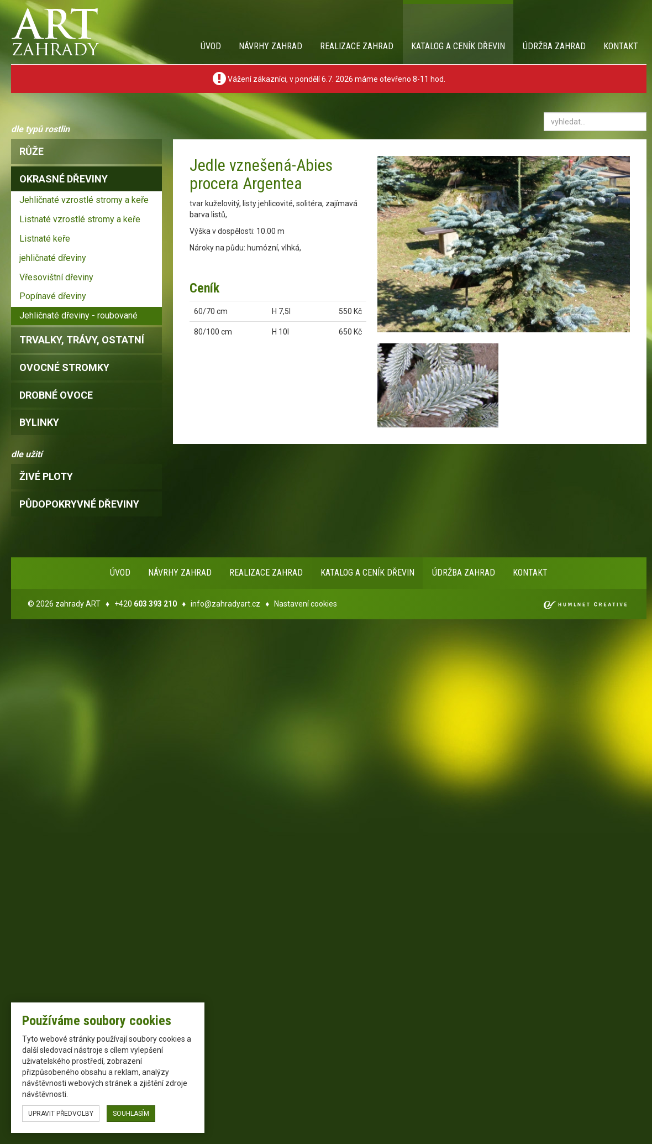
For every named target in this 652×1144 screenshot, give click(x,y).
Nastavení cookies (305, 603)
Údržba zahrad (554, 46)
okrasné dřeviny (63, 179)
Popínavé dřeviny (52, 296)
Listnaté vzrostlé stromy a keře (79, 219)
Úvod (211, 46)
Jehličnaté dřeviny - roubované (78, 315)
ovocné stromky (64, 367)
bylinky (39, 422)
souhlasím (131, 1113)
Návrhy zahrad (270, 46)
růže (31, 151)
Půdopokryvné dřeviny (79, 504)
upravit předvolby (60, 1113)
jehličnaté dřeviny (52, 258)
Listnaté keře (44, 238)
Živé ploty (46, 476)
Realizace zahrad (356, 46)
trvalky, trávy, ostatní (81, 340)
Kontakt (620, 46)
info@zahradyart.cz (225, 603)
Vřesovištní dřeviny (56, 277)
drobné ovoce (56, 395)
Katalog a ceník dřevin (458, 46)
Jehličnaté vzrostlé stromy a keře (84, 200)
